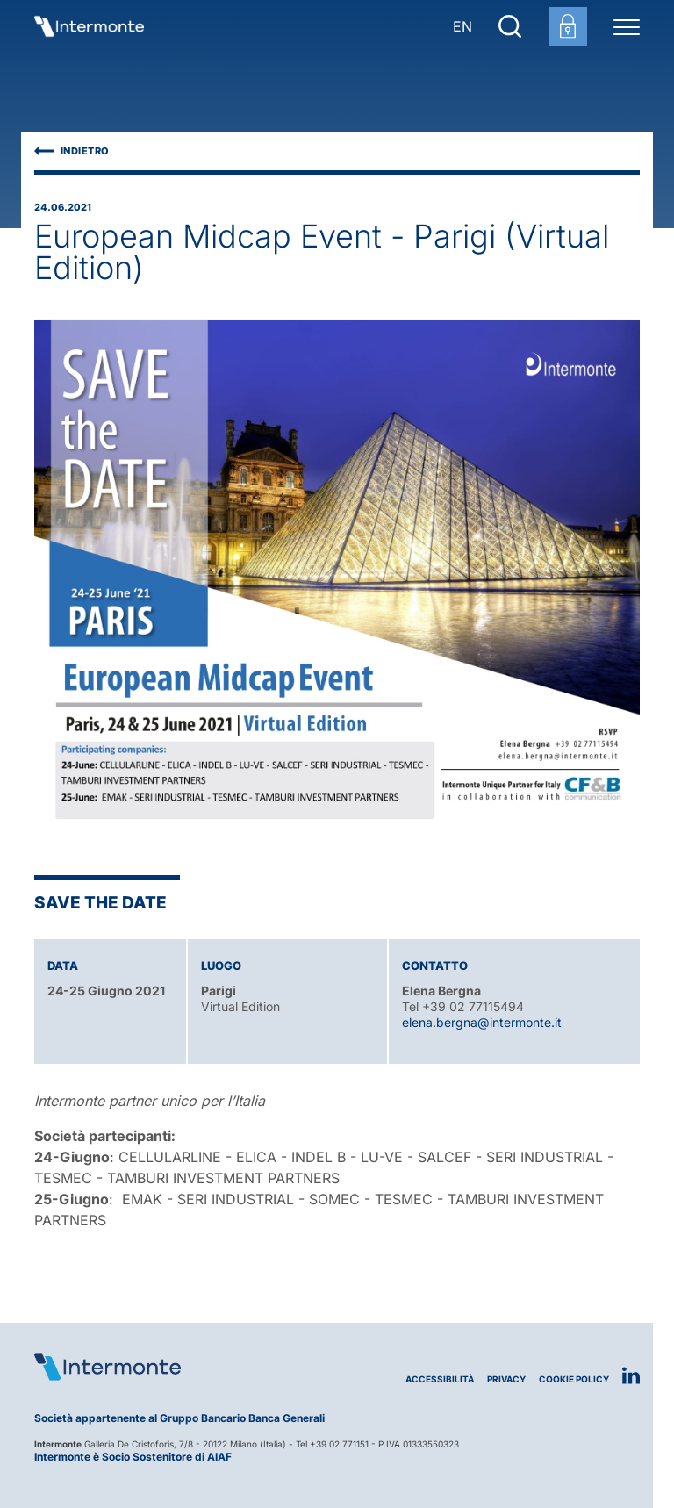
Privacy (506, 1379)
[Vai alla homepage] (89, 26)
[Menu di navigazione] (626, 26)
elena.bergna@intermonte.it (482, 1022)
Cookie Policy (574, 1379)
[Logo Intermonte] (185, 1366)
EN (462, 26)
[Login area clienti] (568, 26)
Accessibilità (439, 1379)
